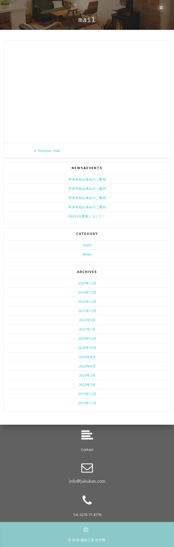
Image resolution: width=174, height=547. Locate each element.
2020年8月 (87, 357)
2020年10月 (87, 347)
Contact (87, 449)
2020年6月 (87, 366)
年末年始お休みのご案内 (87, 179)
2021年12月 (87, 310)
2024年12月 (87, 292)
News (87, 254)
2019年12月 (87, 393)
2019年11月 (87, 403)
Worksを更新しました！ (87, 216)
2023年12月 (87, 301)
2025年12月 (87, 283)
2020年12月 (87, 338)
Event (87, 245)
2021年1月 (87, 329)
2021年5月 (87, 320)
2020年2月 (87, 384)
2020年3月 (87, 375)
